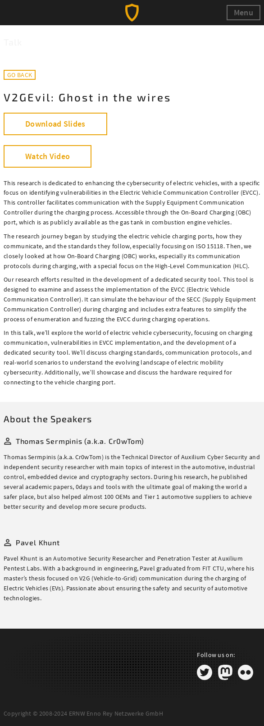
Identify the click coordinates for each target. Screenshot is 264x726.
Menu (243, 12)
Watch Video (47, 156)
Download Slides (55, 124)
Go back (19, 75)
